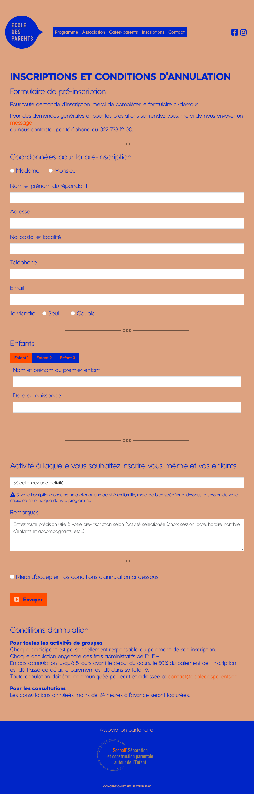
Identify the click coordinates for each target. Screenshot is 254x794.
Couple (86, 313)
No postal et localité (35, 237)
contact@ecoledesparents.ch (202, 676)
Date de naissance (37, 395)
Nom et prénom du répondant (48, 186)
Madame (27, 170)
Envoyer (28, 599)
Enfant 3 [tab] (67, 357)
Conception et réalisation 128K (127, 786)
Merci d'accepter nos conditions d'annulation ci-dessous (87, 577)
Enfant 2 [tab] (44, 357)
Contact (176, 32)
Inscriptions (153, 32)
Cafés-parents (123, 32)
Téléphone (23, 262)
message (21, 122)
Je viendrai (23, 313)
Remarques (24, 512)
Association (93, 32)
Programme (66, 32)
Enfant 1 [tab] (21, 357)
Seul (53, 313)
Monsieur (66, 170)
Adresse (20, 211)
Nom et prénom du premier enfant (56, 370)
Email (17, 287)
